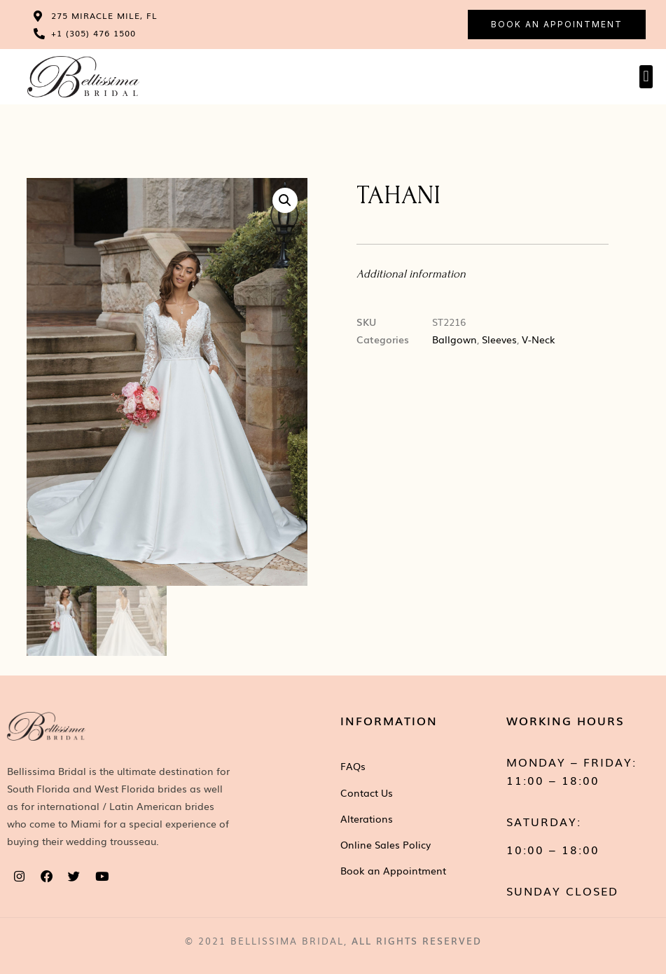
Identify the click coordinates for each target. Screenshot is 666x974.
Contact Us (366, 793)
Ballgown (454, 339)
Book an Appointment (393, 871)
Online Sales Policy (385, 845)
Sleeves (499, 339)
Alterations (366, 819)
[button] (646, 76)
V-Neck (538, 339)
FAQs (353, 767)
